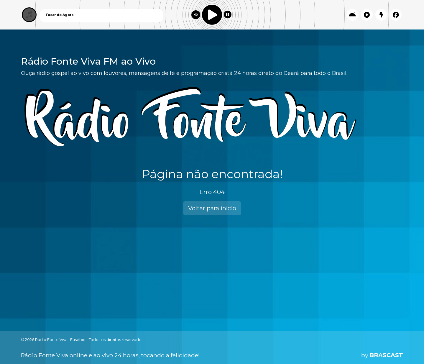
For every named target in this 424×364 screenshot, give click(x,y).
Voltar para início (212, 208)
